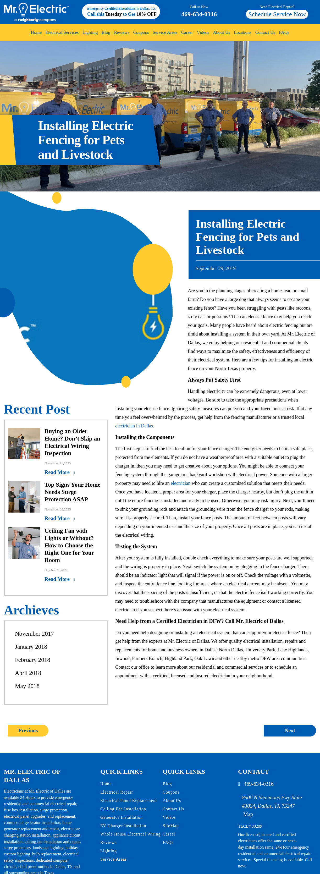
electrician (180, 483)
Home (36, 32)
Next (290, 730)
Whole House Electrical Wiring (130, 834)
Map (248, 814)
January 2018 (31, 647)
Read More (58, 472)
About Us (221, 32)
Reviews (121, 32)
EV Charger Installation (123, 825)
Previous (28, 730)
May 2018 (27, 686)
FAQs (283, 32)
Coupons (141, 32)
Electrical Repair (116, 792)
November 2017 (34, 633)
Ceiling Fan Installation (123, 809)
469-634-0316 (199, 11)
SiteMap (171, 825)
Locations (242, 32)
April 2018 (28, 673)
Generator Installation (121, 817)
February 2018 (32, 660)
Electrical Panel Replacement (128, 800)
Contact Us (265, 32)
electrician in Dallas (134, 425)
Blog (106, 32)
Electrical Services (62, 32)
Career (187, 32)
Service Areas (165, 32)
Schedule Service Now (277, 14)
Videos (203, 32)
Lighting (90, 32)
